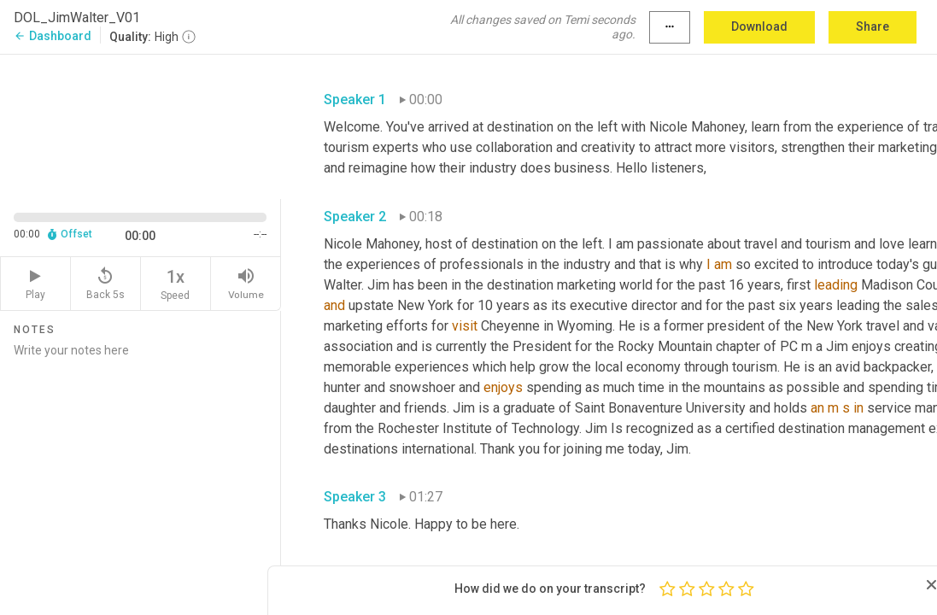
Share (872, 26)
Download (759, 26)
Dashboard (52, 36)
